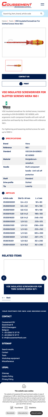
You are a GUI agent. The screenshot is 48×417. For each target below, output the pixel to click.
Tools (11, 21)
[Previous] (3, 278)
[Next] (44, 278)
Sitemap (5, 373)
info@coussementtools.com (15, 337)
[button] (41, 14)
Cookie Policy (7, 376)
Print (26, 83)
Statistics (32, 407)
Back (8, 297)
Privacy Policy (7, 379)
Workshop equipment (11, 358)
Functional (19, 407)
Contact (5, 352)
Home (4, 21)
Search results (8, 349)
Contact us (24, 76)
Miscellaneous (8, 361)
